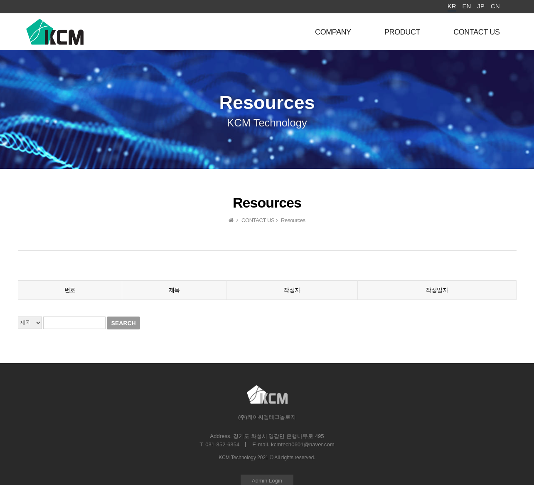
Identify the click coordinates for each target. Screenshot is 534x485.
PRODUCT (402, 32)
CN (495, 6)
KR (452, 6)
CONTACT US (476, 32)
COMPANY (333, 32)
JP (481, 6)
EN (466, 6)
